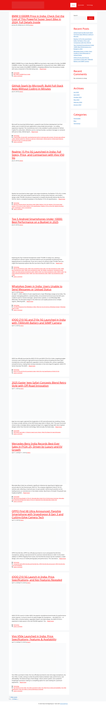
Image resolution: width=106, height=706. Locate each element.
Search (76, 15)
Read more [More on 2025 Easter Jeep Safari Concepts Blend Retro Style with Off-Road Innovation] (58, 427)
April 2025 (77, 95)
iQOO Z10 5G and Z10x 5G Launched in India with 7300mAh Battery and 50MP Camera (39, 321)
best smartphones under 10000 (19, 270)
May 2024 (76, 100)
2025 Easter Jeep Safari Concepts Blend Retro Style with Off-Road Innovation (39, 384)
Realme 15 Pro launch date (55, 204)
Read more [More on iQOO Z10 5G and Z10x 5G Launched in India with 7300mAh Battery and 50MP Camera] (32, 366)
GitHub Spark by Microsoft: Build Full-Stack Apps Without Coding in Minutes (37, 87)
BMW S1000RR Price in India (23, 74)
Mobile (44, 270)
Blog (75, 121)
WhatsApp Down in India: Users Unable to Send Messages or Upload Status (37, 288)
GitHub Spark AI (47, 139)
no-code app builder (26, 140)
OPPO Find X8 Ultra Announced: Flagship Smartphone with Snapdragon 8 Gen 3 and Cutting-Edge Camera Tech (37, 514)
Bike (14, 74)
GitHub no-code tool (31, 139)
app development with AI (34, 137)
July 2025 (76, 92)
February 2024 (78, 102)
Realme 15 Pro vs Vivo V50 (47, 206)
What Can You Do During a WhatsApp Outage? (48, 307)
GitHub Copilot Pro (20, 139)
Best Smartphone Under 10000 (56, 268)
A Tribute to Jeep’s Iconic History (33, 432)
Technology (90, 5)
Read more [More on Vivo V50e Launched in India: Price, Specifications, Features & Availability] (23, 682)
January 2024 (77, 105)
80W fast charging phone (19, 204)
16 (13, 699)
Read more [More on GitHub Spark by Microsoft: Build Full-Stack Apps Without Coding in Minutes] (35, 132)
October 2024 (78, 97)
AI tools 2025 (24, 137)
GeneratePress (64, 703)
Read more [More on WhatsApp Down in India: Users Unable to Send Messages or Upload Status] (30, 301)
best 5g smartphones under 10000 (22, 268)
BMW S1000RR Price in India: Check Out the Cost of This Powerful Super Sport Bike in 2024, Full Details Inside (38, 19)
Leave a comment (17, 76)
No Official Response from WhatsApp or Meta (24, 307)
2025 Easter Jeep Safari (19, 432)
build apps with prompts (47, 137)
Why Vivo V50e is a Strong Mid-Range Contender (31, 689)
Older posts (13, 697)
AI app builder (16, 137)
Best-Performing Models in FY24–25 (22, 498)
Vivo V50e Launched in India (34, 687)
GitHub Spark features (57, 139)
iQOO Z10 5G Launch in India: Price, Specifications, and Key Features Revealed (37, 578)
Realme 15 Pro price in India (19, 206)
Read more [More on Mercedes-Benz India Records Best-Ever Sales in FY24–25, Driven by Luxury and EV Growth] (26, 493)
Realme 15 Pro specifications (33, 206)
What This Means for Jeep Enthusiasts (51, 432)
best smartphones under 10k (35, 270)
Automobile (81, 5)
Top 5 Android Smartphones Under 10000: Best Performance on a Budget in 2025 (37, 220)
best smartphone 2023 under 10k (39, 268)
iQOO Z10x (39, 371)
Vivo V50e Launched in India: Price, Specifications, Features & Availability (34, 637)
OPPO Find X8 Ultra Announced (47, 564)
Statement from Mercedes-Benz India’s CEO (46, 500)
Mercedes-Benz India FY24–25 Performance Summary (45, 498)
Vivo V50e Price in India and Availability (51, 687)
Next (16, 699)
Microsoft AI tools (16, 140)
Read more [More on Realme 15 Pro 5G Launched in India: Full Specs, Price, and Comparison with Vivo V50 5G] (62, 199)
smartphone (50, 270)
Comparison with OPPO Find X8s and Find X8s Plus (26, 564)
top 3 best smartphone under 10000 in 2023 (53, 272)
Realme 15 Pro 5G (43, 204)
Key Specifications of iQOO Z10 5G (50, 371)
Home (73, 5)
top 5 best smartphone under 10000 (42, 273)
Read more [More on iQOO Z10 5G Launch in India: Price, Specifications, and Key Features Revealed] (50, 621)
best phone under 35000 (33, 204)
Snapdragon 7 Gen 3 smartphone (23, 207)
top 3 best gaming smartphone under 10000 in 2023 (28, 272)
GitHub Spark (39, 139)
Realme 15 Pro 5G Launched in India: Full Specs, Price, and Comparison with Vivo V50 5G (38, 155)
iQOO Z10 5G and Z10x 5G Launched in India (24, 371)
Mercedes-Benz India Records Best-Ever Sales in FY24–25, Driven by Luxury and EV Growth (37, 446)
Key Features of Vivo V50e (19, 687)
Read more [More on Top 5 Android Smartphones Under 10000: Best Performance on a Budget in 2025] (59, 263)
